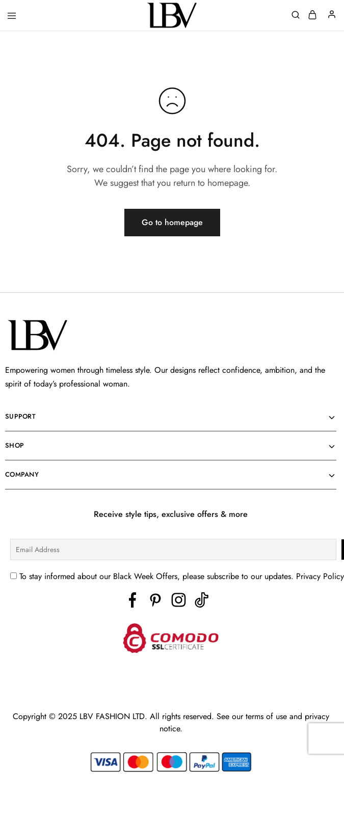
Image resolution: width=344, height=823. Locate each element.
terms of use (267, 716)
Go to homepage (172, 222)
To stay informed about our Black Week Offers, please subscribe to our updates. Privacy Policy (181, 576)
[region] (172, 794)
